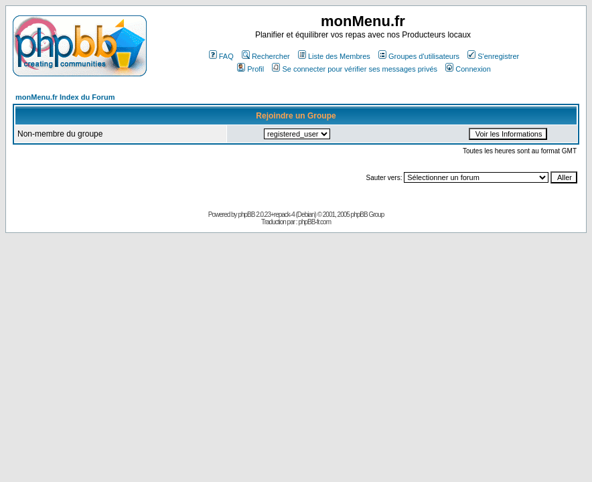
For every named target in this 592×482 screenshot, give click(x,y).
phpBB (246, 214)
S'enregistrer (493, 56)
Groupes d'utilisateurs (418, 56)
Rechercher (266, 56)
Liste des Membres (334, 56)
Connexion (468, 69)
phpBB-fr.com (314, 222)
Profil (250, 69)
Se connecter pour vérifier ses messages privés (354, 69)
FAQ (221, 56)
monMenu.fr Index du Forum (65, 97)
